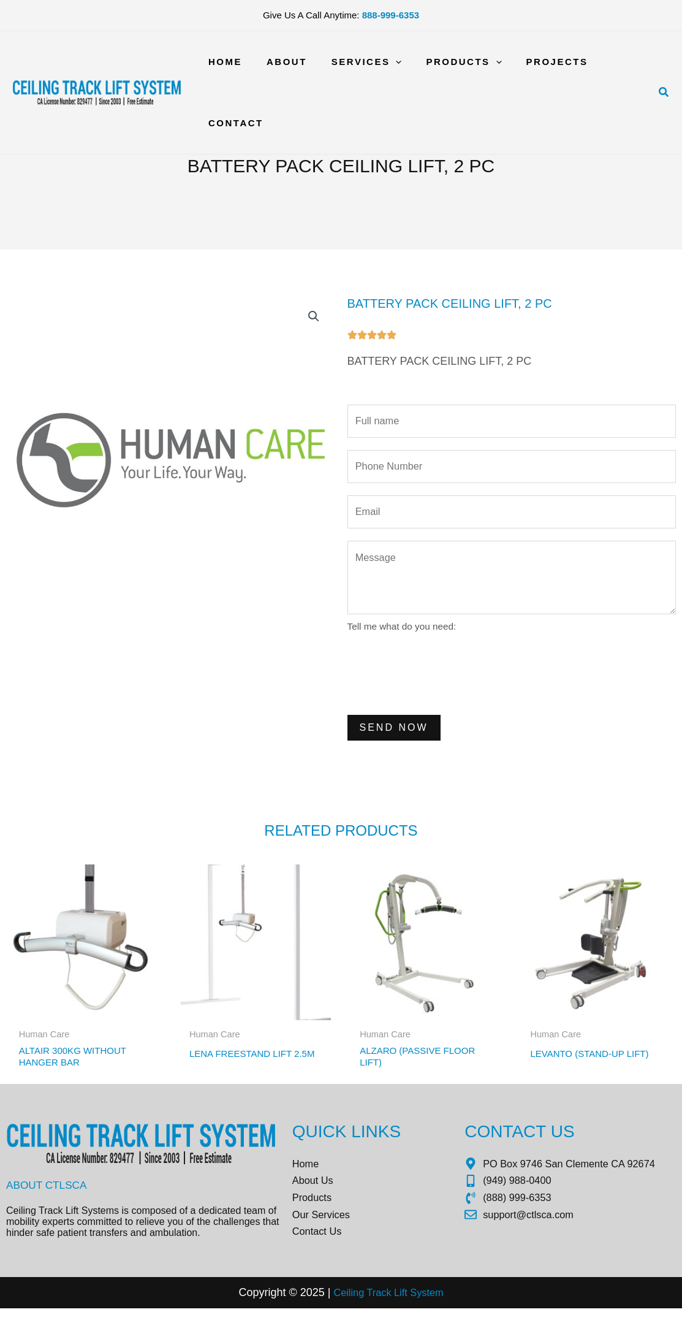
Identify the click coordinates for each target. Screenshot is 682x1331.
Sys (420, 1316)
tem (440, 1316)
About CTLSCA (48, 1199)
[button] (664, 62)
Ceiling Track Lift (368, 1316)
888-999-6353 (390, 15)
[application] (384, 62)
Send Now (394, 737)
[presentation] (440, 682)
